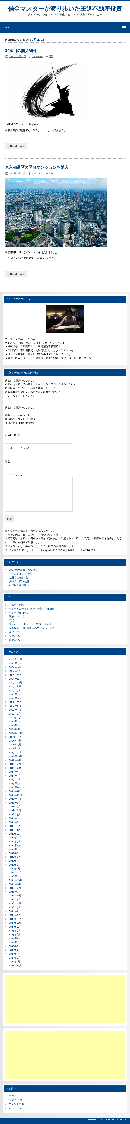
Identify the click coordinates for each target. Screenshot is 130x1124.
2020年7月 (15, 740)
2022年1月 (15, 713)
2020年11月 (15, 736)
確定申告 (14, 632)
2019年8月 (15, 763)
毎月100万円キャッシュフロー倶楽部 (30, 624)
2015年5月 (15, 946)
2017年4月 (15, 856)
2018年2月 (15, 825)
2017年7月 (15, 845)
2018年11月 (15, 791)
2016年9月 (15, 884)
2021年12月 (15, 717)
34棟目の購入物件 (21, 50)
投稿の (15, 1100)
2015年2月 (15, 957)
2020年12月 (15, 733)
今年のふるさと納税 (20, 573)
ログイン (14, 1096)
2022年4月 (15, 709)
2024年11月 (15, 663)
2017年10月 (15, 837)
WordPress (106, 1119)
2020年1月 (15, 748)
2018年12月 (15, 787)
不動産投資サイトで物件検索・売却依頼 (32, 608)
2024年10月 (16, 667)
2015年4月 (15, 949)
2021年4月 (15, 721)
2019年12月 (15, 752)
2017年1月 (14, 868)
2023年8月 (15, 686)
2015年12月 (15, 918)
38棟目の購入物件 (19, 581)
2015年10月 (15, 926)
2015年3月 (15, 953)
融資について (16, 639)
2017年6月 (15, 849)
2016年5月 (15, 899)
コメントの (18, 1104)
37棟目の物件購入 (19, 585)
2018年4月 (15, 818)
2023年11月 (15, 678)
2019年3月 (15, 775)
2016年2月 (15, 911)
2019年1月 (15, 783)
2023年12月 (15, 674)
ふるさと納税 (16, 604)
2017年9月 (15, 841)
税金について (16, 635)
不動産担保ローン (19, 612)
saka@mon (37, 56)
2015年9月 (15, 930)
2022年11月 (15, 701)
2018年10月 (15, 795)
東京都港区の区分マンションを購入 (37, 167)
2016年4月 (15, 903)
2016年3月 (15, 907)
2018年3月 (15, 822)
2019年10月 (15, 756)
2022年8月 (15, 705)
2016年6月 (15, 895)
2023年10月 (15, 682)
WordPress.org (18, 1108)
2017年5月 (15, 853)
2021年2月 (15, 725)
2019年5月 (15, 771)
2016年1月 (15, 915)
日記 (51, 56)
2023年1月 (15, 694)
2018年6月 (15, 810)
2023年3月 (15, 690)
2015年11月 (15, 922)
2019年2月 (15, 779)
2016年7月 (15, 891)
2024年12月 (15, 659)
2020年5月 (15, 744)
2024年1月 (15, 671)
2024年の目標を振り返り (23, 569)
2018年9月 (15, 798)
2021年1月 (14, 729)
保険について (16, 616)
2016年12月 (15, 872)
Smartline (121, 1119)
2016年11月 (15, 876)
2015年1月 (14, 961)
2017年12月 (15, 833)
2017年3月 (15, 860)
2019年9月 (15, 760)
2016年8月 (15, 888)
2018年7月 (15, 806)
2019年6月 (15, 767)
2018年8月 (15, 802)
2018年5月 (15, 814)
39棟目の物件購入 (19, 577)
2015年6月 (15, 942)
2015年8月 (15, 934)
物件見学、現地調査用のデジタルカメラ (32, 628)
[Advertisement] (65, 999)
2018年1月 (14, 829)
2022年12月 (15, 698)
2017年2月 (15, 864)
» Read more (16, 146)
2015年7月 (15, 938)
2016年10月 (15, 880)
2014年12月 (15, 965)
